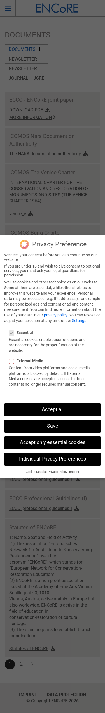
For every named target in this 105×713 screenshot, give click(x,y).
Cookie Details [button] (36, 465)
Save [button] (52, 418)
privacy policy (55, 308)
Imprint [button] (74, 465)
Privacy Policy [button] (57, 465)
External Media (28, 354)
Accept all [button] (53, 402)
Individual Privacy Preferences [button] (52, 452)
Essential (23, 325)
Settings (79, 313)
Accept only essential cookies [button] (52, 435)
